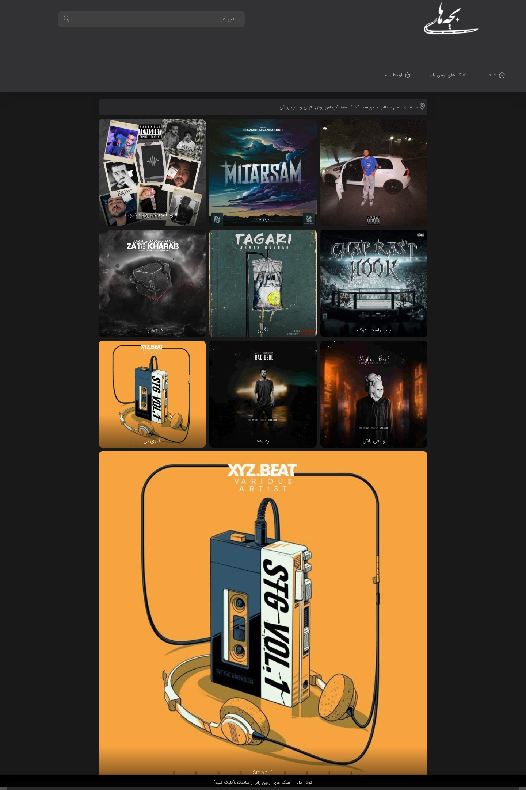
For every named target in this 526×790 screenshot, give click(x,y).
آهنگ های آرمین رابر (453, 45)
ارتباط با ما (398, 45)
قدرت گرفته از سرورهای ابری (474, 762)
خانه (498, 45)
